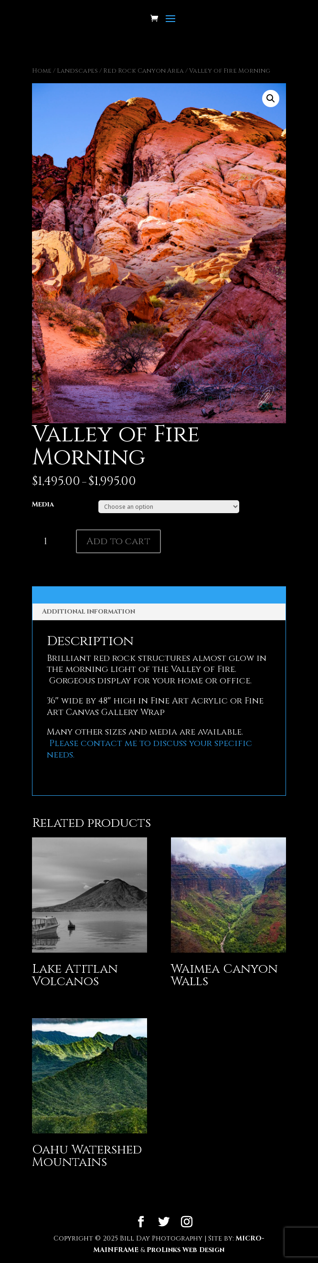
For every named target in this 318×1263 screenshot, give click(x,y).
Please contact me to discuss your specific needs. (149, 749)
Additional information (88, 611)
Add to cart (118, 541)
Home (42, 70)
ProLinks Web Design (185, 1249)
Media (43, 504)
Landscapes (77, 70)
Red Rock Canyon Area (143, 70)
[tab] (159, 612)
